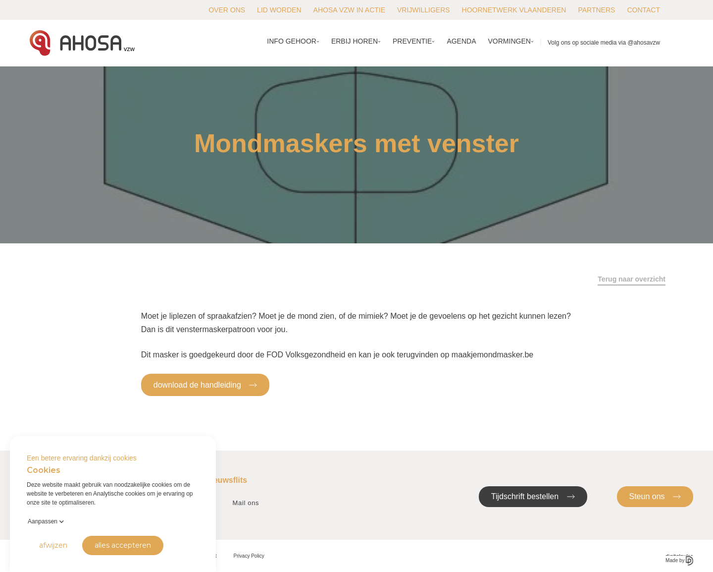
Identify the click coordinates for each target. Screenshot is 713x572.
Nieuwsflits (226, 480)
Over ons (226, 10)
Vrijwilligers (423, 10)
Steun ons (655, 496)
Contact (643, 10)
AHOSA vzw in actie (349, 10)
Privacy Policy (249, 556)
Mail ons (246, 503)
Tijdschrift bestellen (533, 496)
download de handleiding (205, 384)
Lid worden (279, 10)
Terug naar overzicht (631, 279)
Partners (596, 10)
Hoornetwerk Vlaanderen (514, 10)
